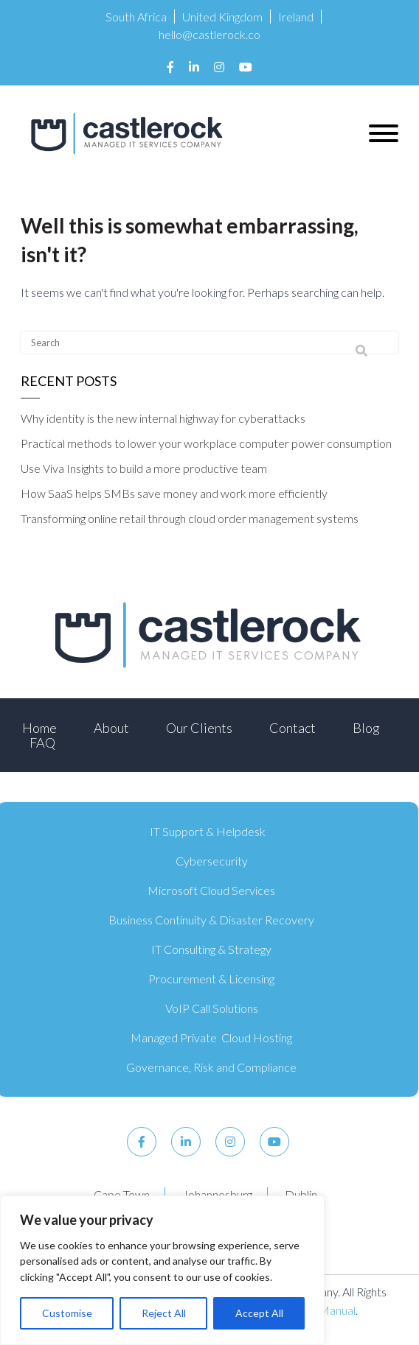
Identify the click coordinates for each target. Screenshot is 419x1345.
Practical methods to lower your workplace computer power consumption (206, 443)
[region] (162, 1270)
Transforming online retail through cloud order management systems (190, 518)
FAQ (42, 742)
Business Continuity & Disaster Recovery (211, 920)
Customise (67, 1313)
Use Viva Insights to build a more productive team (144, 468)
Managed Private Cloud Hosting (211, 1037)
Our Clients (199, 728)
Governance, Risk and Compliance (211, 1067)
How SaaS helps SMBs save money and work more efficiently (174, 493)
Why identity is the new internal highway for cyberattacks (163, 418)
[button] (383, 133)
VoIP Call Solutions (211, 1008)
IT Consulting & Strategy (211, 949)
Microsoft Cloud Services (211, 890)
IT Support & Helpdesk (208, 831)
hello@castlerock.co (209, 34)
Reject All (164, 1313)
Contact (292, 728)
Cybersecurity (212, 861)
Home (39, 728)
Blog (366, 728)
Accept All (259, 1313)
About (111, 728)
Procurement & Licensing (211, 979)
